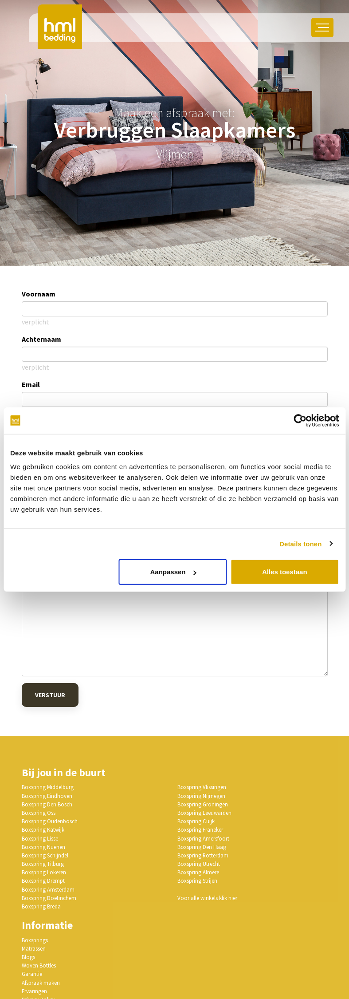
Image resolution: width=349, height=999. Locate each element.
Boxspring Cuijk (196, 821)
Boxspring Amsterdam (48, 889)
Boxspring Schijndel (45, 855)
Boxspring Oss (38, 812)
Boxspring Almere (198, 872)
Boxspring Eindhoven (47, 795)
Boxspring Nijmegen (201, 795)
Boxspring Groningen (202, 804)
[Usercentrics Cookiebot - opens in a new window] (300, 420)
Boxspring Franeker (200, 829)
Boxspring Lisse (40, 838)
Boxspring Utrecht (198, 863)
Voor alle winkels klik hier (207, 897)
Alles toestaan (284, 572)
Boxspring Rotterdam (202, 855)
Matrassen (34, 948)
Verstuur (50, 695)
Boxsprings (35, 940)
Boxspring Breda (41, 906)
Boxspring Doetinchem (49, 897)
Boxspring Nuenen (43, 846)
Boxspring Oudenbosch (50, 821)
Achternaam (41, 339)
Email (31, 384)
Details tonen (300, 543)
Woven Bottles (39, 965)
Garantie (32, 973)
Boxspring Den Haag (201, 846)
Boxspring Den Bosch (47, 804)
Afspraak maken (41, 982)
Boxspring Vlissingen (201, 786)
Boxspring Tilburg (43, 863)
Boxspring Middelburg (48, 786)
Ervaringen (34, 991)
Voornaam (38, 293)
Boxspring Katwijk (43, 829)
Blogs (28, 956)
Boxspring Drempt (43, 880)
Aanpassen (173, 572)
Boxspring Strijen (197, 880)
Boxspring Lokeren (44, 872)
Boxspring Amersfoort (203, 838)
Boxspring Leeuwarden (204, 812)
